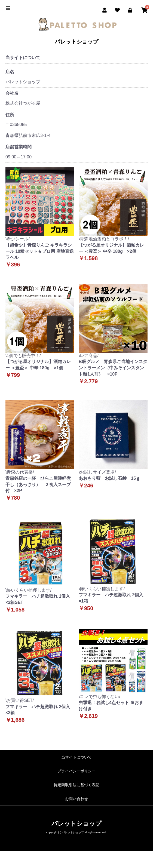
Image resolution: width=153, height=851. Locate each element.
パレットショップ (76, 42)
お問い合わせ (76, 799)
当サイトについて (76, 757)
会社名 (12, 93)
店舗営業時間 (18, 147)
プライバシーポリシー (76, 771)
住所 (9, 114)
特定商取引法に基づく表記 (76, 785)
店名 (9, 71)
